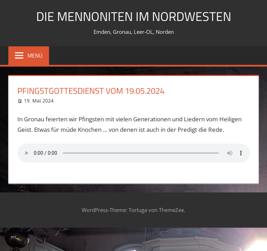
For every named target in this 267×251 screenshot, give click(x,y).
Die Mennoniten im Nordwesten (133, 16)
